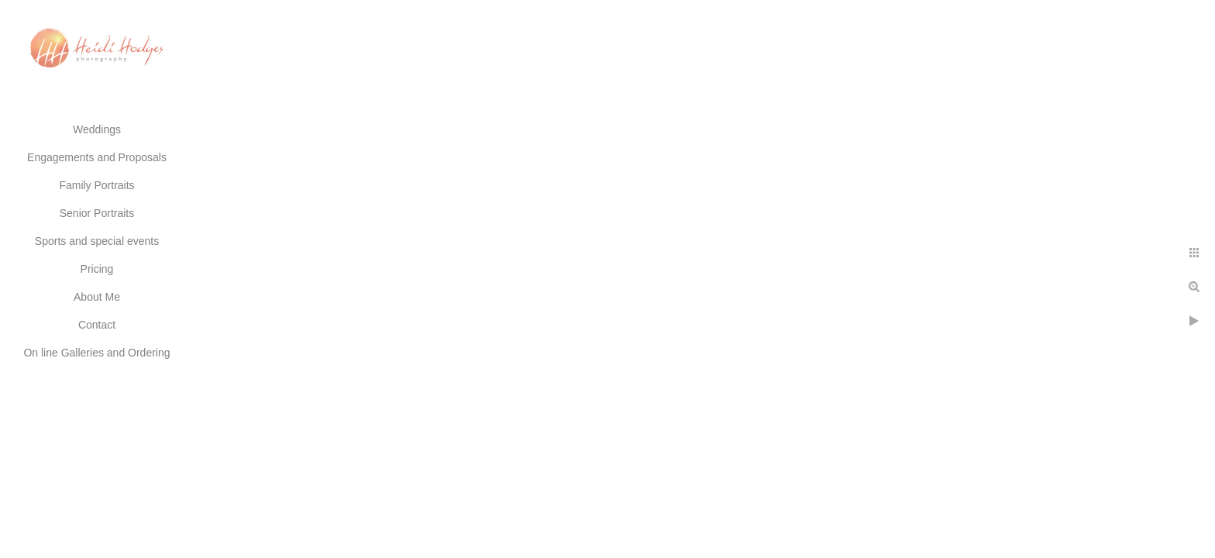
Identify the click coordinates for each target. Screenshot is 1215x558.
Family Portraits (96, 185)
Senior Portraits (97, 213)
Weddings (97, 129)
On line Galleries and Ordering (96, 352)
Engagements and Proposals (97, 157)
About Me (97, 297)
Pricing (97, 269)
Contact (96, 325)
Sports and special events (97, 241)
